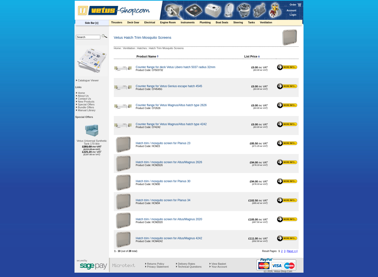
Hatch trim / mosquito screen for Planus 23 (163, 143)
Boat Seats (224, 23)
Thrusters (119, 23)
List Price (252, 56)
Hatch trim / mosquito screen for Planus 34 (163, 200)
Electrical (152, 23)
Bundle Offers (85, 107)
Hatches (142, 48)
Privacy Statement (157, 266)
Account (291, 10)
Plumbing (207, 23)
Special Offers (85, 104)
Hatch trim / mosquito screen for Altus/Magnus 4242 (169, 238)
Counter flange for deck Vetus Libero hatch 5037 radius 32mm (175, 67)
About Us (82, 95)
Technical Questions (189, 266)
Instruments (190, 23)
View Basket (217, 263)
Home (80, 92)
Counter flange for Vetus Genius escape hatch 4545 (169, 86)
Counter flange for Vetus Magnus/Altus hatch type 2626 (171, 105)
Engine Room (170, 23)
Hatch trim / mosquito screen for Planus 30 (163, 181)
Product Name (147, 56)
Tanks (254, 23)
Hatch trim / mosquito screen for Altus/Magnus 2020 (169, 219)
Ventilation (268, 23)
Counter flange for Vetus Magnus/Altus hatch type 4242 (171, 124)
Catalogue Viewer (88, 80)
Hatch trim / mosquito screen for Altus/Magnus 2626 (169, 162)
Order (293, 4)
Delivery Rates (185, 263)
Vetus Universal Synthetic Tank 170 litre (92, 142)
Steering (240, 23)
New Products (85, 101)
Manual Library (85, 110)
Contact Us (83, 98)
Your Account (218, 266)
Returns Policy (154, 263)
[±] (96, 23)
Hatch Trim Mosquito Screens (166, 48)
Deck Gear (135, 23)
